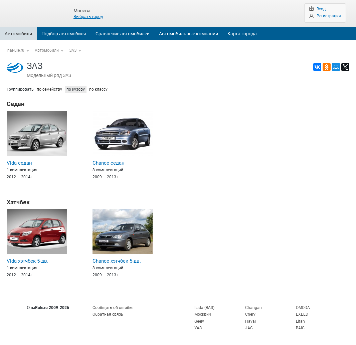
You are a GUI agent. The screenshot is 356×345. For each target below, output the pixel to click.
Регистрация (329, 16)
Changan (253, 307)
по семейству (49, 89)
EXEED (302, 314)
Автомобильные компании (188, 33)
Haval (250, 321)
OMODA (303, 307)
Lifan (300, 321)
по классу (98, 89)
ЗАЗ (72, 50)
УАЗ (198, 328)
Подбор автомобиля (63, 33)
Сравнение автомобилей (123, 33)
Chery (250, 314)
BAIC (300, 328)
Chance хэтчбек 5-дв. (117, 261)
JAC (249, 328)
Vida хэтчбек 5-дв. (27, 261)
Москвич (202, 314)
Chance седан (109, 163)
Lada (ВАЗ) (204, 307)
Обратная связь (108, 314)
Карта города (242, 33)
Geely (199, 321)
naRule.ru (15, 50)
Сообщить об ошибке (113, 307)
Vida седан (19, 163)
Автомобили (18, 33)
